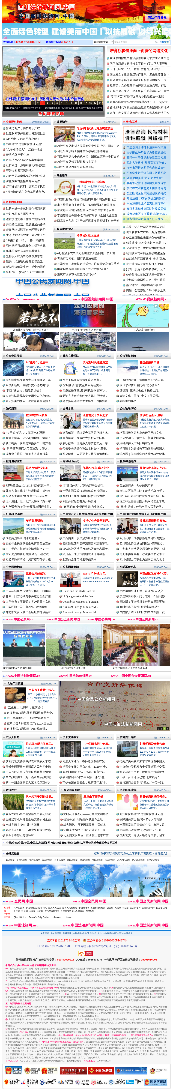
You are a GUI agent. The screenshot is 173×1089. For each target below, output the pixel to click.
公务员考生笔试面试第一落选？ (146, 279)
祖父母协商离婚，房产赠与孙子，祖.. (29, 559)
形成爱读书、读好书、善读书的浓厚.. (143, 437)
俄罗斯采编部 (138, 859)
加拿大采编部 (153, 859)
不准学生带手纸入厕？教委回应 (146, 172)
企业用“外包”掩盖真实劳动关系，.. (84, 385)
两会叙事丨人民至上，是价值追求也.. (85, 453)
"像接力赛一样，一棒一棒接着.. (25, 240)
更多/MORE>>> (110, 122)
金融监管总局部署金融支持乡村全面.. (29, 819)
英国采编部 (72, 859)
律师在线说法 (71, 355)
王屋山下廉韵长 (93, 796)
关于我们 (44, 933)
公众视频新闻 (128, 355)
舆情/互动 (131, 121)
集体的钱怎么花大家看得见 (23, 250)
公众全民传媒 (14, 355)
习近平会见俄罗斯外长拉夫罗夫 (77, 161)
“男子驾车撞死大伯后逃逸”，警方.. (27, 448)
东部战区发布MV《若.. (154, 573)
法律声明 (67, 933)
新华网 (24, 911)
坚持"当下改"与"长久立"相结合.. (26, 272)
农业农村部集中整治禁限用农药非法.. (29, 814)
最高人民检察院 (69, 907)
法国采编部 (110, 859)
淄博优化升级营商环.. (96, 520)
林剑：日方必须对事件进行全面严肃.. (29, 596)
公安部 (110, 907)
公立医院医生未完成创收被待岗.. (147, 193)
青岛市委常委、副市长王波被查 (77, 258)
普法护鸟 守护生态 (17, 154)
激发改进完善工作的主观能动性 (26, 219)
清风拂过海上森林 (88, 235)
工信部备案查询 (52, 911)
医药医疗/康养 (128, 789)
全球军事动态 (128, 566)
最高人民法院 (54, 907)
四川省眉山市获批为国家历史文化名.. (143, 559)
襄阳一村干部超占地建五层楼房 (146, 157)
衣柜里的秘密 (128, 401)
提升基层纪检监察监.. (153, 520)
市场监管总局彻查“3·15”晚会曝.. (27, 728)
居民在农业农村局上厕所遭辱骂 (146, 188)
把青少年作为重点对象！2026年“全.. (85, 766)
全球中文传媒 (31, 10)
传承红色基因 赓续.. (152, 415)
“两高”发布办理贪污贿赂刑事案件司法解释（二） (88, 199)
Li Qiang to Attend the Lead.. (79, 596)
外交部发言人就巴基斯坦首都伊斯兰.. (29, 612)
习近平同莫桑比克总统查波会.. (96, 128)
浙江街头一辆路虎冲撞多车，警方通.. (29, 443)
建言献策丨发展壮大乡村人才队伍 (83, 437)
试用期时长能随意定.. (96, 362)
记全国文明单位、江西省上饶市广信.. (86, 835)
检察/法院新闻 (128, 461)
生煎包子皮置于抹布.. (42, 690)
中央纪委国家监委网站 (36, 907)
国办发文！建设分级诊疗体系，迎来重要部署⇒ (139, 74)
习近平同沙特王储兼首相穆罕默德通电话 (82, 151)
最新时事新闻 (14, 202)
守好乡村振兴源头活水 (20, 170)
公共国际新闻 (71, 566)
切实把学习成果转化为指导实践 (26, 245)
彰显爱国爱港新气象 (152, 743)
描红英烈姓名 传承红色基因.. (24, 538)
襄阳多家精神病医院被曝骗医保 (146, 208)
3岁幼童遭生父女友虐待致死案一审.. (28, 485)
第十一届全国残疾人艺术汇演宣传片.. (29, 782)
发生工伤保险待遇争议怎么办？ (82, 379)
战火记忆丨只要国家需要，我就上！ (86, 824)
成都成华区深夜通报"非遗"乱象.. (147, 213)
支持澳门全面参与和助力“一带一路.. (142, 782)
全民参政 (68, 408)
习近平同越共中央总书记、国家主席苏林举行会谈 (88, 156)
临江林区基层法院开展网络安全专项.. (143, 501)
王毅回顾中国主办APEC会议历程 (26, 606)
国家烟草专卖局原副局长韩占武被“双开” (82, 269)
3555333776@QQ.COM (28, 42)
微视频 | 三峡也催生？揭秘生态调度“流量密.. (94, 108)
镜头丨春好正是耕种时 (20, 835)
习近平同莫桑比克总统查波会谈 (26, 175)
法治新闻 (11, 408)
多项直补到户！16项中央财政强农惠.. (29, 829)
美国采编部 (47, 859)
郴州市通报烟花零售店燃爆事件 (146, 167)
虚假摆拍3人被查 (36, 415)
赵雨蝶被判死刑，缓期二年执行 (26, 186)
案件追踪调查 (14, 461)
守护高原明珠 (34, 520)
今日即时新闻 (14, 121)
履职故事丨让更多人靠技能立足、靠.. (85, 443)
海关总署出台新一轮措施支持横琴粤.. (143, 771)
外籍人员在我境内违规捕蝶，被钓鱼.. (29, 490)
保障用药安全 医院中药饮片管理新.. (142, 819)
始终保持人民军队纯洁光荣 (136, 443)
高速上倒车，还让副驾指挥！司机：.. (29, 437)
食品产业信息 (15, 683)
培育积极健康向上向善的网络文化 (139, 51)
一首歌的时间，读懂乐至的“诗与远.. (142, 379)
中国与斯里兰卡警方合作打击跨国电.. (29, 591)
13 (90, 103)
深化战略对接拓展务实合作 (23, 181)
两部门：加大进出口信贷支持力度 (83, 496)
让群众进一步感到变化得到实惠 (26, 165)
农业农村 (11, 789)
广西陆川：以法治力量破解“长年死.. (85, 538)
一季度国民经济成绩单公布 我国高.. (84, 490)
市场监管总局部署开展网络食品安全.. (30, 712)
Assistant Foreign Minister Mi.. (80, 606)
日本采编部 (59, 859)
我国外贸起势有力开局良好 (79, 501)
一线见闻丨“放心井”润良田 (22, 824)
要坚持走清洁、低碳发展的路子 (26, 224)
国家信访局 (161, 907)
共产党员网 (19, 907)
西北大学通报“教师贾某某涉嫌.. (146, 162)
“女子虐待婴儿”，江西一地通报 (25, 432)
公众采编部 (56, 933)
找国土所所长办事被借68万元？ (146, 274)
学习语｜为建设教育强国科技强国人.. (143, 448)
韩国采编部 (97, 859)
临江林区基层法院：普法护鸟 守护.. (142, 490)
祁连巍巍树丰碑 (149, 362)
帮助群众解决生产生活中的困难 (26, 266)
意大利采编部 (123, 859)
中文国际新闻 (14, 566)
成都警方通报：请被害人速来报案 (27, 453)
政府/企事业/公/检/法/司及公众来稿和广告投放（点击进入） (131, 853)
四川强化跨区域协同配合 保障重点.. (142, 543)
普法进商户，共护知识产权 (23, 128)
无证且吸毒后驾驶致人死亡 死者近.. (84, 395)
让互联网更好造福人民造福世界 (26, 133)
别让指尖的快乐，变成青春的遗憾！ (28, 401)
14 (95, 103)
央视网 (32, 911)
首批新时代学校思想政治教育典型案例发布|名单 (140, 107)
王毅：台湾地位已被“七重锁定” (139, 777)
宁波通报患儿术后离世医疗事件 (146, 203)
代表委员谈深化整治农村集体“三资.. (85, 448)
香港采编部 (22, 859)
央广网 (40, 911)
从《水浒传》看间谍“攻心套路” (139, 385)
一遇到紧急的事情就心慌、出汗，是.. (143, 824)
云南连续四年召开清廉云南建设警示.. (85, 543)
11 (81, 103)
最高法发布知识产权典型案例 (24, 159)
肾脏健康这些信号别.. (153, 796)
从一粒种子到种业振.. (39, 796)
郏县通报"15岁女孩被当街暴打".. (147, 198)
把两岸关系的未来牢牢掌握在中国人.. (143, 761)
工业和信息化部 (98, 907)
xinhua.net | (57, 917)
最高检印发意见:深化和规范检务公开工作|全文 (139, 101)
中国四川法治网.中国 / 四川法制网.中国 (143, 514)
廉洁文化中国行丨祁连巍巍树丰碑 (51, 108)
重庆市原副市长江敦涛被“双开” (76, 274)
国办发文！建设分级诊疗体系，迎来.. (143, 835)
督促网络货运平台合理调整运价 (26, 229)
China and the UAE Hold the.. (79, 591)
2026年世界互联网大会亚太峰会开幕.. (29, 379)
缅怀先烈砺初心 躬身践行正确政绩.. (28, 554)
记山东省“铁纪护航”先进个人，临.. (85, 829)
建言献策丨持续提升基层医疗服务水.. (85, 432)
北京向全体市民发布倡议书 (79, 559)
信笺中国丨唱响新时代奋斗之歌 (83, 819)
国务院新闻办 (148, 907)
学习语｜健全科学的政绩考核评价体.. (143, 453)
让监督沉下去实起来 (95, 415)
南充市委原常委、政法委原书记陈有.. (143, 554)
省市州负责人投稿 (40, 122)
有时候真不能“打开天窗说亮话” (139, 606)
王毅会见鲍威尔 (36, 573)
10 (76, 103)
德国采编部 (85, 859)
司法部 (125, 907)
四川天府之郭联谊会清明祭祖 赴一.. (28, 548)
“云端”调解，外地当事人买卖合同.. (141, 506)
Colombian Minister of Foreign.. (80, 601)
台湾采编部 (34, 859)
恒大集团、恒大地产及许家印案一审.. (29, 501)
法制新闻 (62, 175)
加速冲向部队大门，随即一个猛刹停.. (143, 596)
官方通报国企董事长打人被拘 (145, 218)
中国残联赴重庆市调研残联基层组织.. (29, 771)
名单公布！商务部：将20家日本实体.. (29, 601)
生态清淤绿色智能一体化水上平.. (26, 235)
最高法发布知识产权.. (153, 467)
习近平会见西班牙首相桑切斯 (75, 167)
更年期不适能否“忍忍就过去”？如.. (141, 829)
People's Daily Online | (39, 917)
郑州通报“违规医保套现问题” (24, 144)
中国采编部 (9, 859)
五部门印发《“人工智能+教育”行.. (83, 771)
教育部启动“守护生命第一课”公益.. (84, 777)
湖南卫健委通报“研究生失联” (145, 177)
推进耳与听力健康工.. (39, 743)
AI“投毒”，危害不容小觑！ (23, 138)
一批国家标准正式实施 (91, 182)
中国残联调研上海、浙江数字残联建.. (29, 777)
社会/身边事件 (14, 514)
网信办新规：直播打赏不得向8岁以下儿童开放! (139, 63)
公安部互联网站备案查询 (72, 911)
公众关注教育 (71, 737)
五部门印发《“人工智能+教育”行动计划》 (136, 69)
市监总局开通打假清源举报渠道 (146, 147)
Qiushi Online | (21, 917)
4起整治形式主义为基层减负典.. (26, 191)
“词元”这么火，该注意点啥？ (24, 390)
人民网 (17, 911)
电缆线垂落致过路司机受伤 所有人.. (84, 390)
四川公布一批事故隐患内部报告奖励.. (143, 538)
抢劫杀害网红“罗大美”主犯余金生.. (27, 496)
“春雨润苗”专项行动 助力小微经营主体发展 (137, 96)
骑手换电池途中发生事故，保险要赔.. (85, 401)
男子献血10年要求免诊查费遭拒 (146, 152)
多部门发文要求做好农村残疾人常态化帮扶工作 (139, 112)
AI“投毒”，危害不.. (38, 362)
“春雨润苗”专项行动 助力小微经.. (83, 506)
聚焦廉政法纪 (65, 229)
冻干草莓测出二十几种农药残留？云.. (30, 718)
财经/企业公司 (71, 461)
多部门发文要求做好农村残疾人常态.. (29, 761)
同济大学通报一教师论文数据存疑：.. (85, 761)
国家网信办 (135, 907)
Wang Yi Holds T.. (94, 573)
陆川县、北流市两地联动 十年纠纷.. (84, 554)
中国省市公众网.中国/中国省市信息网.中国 (88, 514)
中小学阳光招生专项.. (96, 743)
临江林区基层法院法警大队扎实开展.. (143, 496)
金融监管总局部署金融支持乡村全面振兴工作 (138, 80)
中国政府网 (84, 907)
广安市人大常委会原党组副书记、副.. (143, 548)
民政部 (118, 907)
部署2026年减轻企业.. (96, 467)
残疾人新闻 (12, 737)
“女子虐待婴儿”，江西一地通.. (25, 149)
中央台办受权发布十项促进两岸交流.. (143, 766)
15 (100, 103)
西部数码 (90, 911)
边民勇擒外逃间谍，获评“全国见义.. (142, 591)
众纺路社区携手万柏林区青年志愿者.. (85, 548)
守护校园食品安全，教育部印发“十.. (85, 782)
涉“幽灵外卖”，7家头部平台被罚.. (83, 485)
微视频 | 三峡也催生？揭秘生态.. (140, 390)
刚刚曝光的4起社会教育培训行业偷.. (28, 506)
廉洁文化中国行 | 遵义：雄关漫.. (140, 395)
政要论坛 (62, 121)
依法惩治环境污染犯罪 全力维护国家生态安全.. (86, 210)
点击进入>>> (68, 42)
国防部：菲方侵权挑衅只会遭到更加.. (143, 601)
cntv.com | (68, 917)
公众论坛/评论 (128, 408)
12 (85, 103)
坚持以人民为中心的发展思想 (24, 256)
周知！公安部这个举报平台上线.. (146, 295)
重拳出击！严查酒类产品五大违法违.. (30, 723)
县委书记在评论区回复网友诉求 (146, 183)
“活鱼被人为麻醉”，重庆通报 (25, 707)
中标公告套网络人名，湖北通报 (146, 284)
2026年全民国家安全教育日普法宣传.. (29, 543)
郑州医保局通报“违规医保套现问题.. (142, 814)
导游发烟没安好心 (37, 467)
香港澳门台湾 (128, 737)
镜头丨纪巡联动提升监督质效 (24, 261)
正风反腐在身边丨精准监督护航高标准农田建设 (139, 90)
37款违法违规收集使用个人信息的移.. (29, 395)
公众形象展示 (72, 789)
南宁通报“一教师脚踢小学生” (144, 290)
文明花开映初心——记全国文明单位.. (86, 814)
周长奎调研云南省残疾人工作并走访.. (29, 766)
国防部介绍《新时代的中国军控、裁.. (143, 612)
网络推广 (164, 122)
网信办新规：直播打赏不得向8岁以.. (28, 385)
